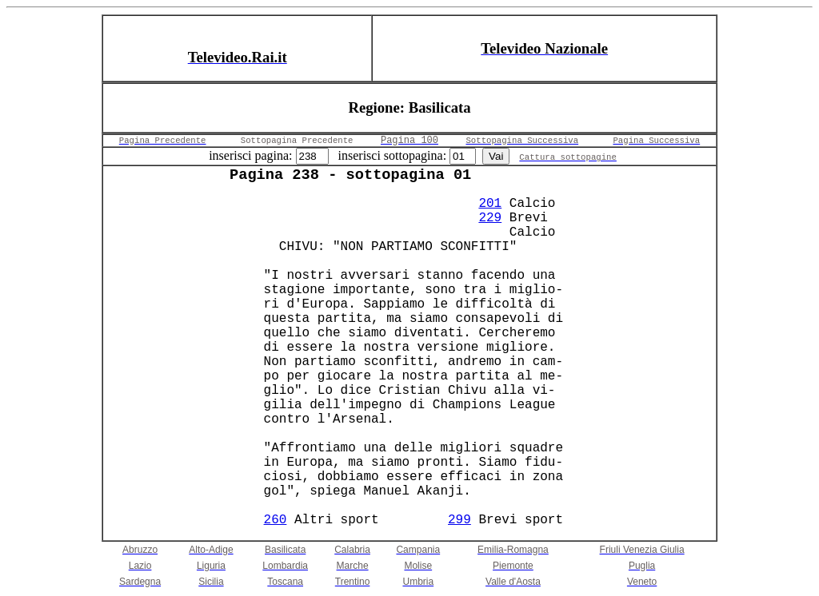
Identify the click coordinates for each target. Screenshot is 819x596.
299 (459, 520)
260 (275, 520)
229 (489, 218)
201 (489, 204)
